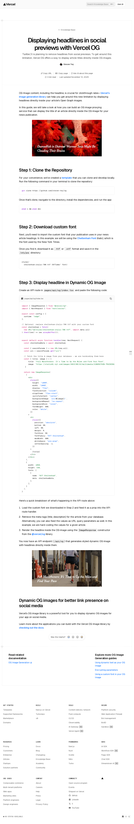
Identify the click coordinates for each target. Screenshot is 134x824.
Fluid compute (75, 714)
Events (72, 787)
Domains (7, 722)
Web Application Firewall (111, 714)
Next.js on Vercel (43, 710)
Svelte (71, 755)
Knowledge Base (66, 30)
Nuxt (71, 750)
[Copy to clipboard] (111, 299)
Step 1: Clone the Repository (45, 170)
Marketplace (8, 718)
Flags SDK (105, 755)
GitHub (73, 795)
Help (38, 791)
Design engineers (10, 804)
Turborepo (40, 714)
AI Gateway (75, 726)
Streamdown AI (109, 763)
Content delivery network (79, 710)
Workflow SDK (109, 750)
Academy (40, 763)
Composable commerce (13, 783)
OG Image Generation (20, 662)
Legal (38, 800)
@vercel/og (38, 534)
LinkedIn (74, 799)
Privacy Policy (42, 804)
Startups (6, 763)
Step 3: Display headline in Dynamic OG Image (62, 282)
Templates (7, 710)
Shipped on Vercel (76, 791)
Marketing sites (9, 795)
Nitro (71, 759)
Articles (6, 759)
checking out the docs (31, 627)
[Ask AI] (120, 4)
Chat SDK (105, 759)
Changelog (40, 755)
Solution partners (10, 767)
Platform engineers (11, 800)
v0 (37, 718)
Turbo (71, 763)
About (38, 783)
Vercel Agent (76, 731)
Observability (74, 722)
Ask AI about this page (82, 73)
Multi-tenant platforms (12, 787)
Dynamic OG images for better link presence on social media (63, 603)
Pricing (6, 746)
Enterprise (7, 755)
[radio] (69, 637)
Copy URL (46, 73)
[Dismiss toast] (126, 814)
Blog (38, 750)
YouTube (74, 807)
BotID (103, 722)
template (67, 177)
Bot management (108, 718)
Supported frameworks (13, 714)
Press (38, 795)
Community (40, 767)
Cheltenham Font (86, 238)
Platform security (108, 710)
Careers (39, 787)
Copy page (61, 73)
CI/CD (71, 718)
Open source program (78, 783)
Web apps (7, 791)
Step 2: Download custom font (47, 227)
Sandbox (107, 726)
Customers (8, 750)
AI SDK (104, 746)
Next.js (72, 746)
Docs (38, 746)
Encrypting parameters (106, 669)
